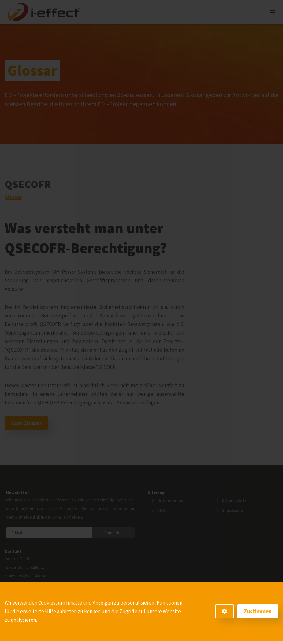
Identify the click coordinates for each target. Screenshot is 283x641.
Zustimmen (258, 611)
